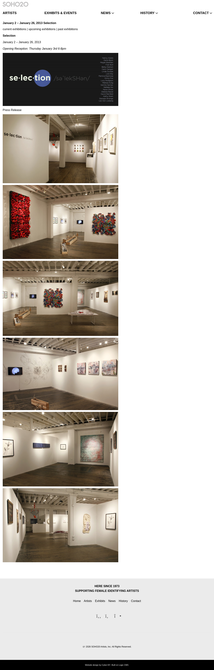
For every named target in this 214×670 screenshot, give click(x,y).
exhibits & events (60, 13)
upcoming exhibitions (42, 29)
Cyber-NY (106, 665)
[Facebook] (196, 2)
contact (201, 13)
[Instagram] (208, 2)
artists (10, 13)
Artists (88, 600)
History (123, 600)
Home (77, 600)
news (106, 13)
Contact (136, 600)
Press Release (12, 110)
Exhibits (100, 600)
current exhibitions (14, 29)
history (147, 13)
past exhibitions (68, 29)
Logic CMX (124, 665)
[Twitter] (202, 2)
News (112, 600)
